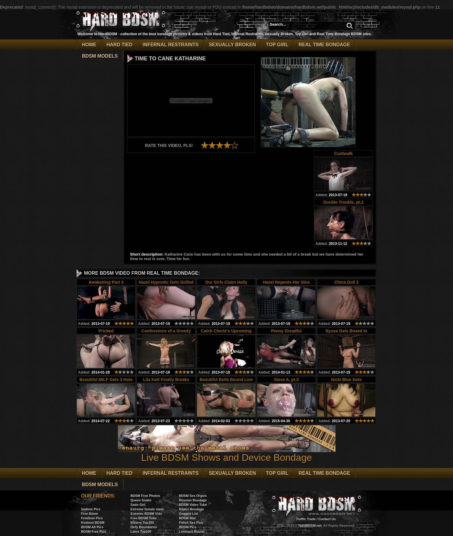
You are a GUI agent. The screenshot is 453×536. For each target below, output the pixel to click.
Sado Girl (138, 504)
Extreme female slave (147, 509)
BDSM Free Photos (145, 495)
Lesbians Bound (192, 531)
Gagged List (188, 513)
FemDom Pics (92, 518)
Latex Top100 (141, 531)
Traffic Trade (305, 519)
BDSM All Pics (92, 527)
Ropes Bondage (191, 509)
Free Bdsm (89, 513)
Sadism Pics (90, 509)
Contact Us (327, 519)
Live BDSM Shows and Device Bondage (226, 453)
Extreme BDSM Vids (146, 513)
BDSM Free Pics (93, 531)
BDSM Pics (187, 527)
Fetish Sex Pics (191, 522)
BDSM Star (187, 518)
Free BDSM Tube (144, 518)
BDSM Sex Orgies (193, 495)
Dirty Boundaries (144, 527)
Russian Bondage (193, 500)
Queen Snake (141, 500)
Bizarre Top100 (142, 522)
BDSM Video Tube (193, 504)
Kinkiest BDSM (92, 522)
